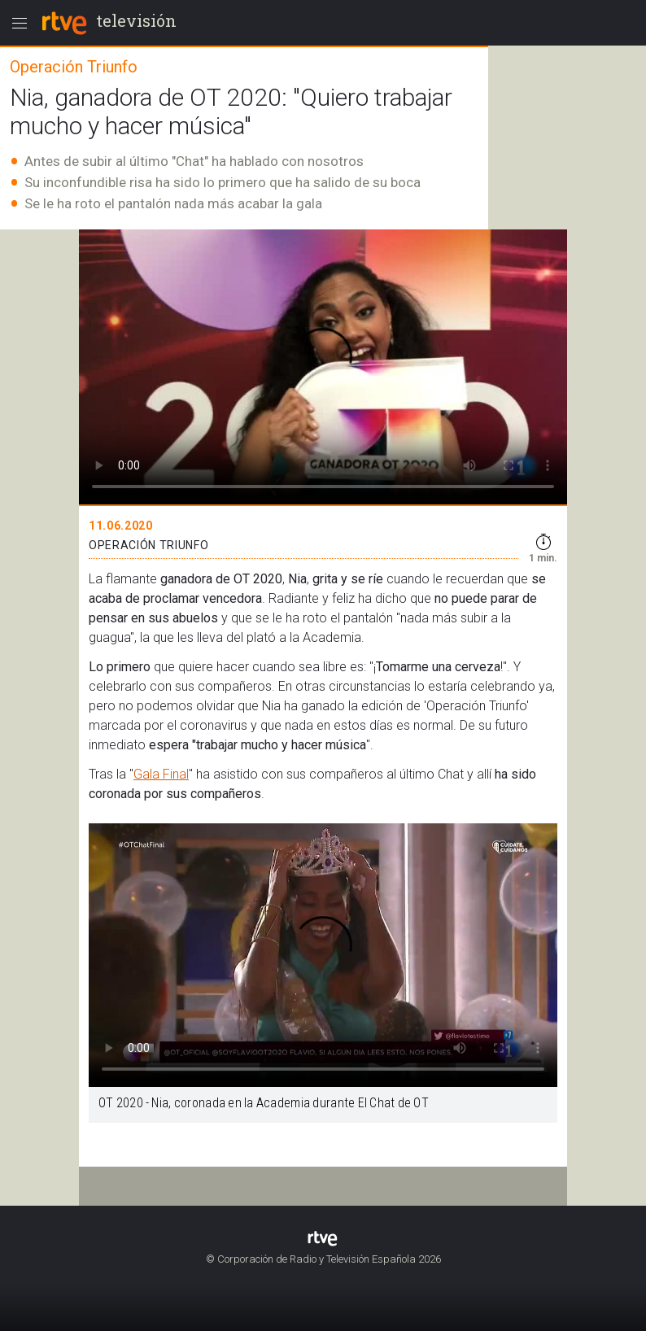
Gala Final (161, 774)
